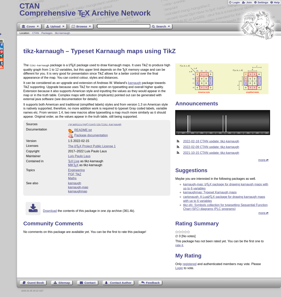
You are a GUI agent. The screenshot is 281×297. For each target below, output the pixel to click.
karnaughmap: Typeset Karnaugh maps (210, 192)
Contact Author (121, 282)
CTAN (35, 33)
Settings (263, 2)
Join (249, 2)
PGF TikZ (74, 173)
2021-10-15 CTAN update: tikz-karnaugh (211, 152)
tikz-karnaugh (62, 33)
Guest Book (35, 282)
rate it (179, 245)
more (261, 160)
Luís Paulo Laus (79, 155)
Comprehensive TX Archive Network (149, 10)
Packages (47, 33)
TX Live (73, 160)
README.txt (83, 129)
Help (277, 2)
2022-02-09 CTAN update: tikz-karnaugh (211, 147)
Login (236, 2)
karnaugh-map (78, 186)
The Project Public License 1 (92, 145)
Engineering (76, 169)
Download (50, 210)
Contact (90, 282)
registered (190, 264)
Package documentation (91, 134)
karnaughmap (77, 190)
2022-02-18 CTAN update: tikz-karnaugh (211, 141)
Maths (72, 177)
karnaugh (134, 82)
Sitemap (64, 282)
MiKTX (73, 164)
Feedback (153, 282)
